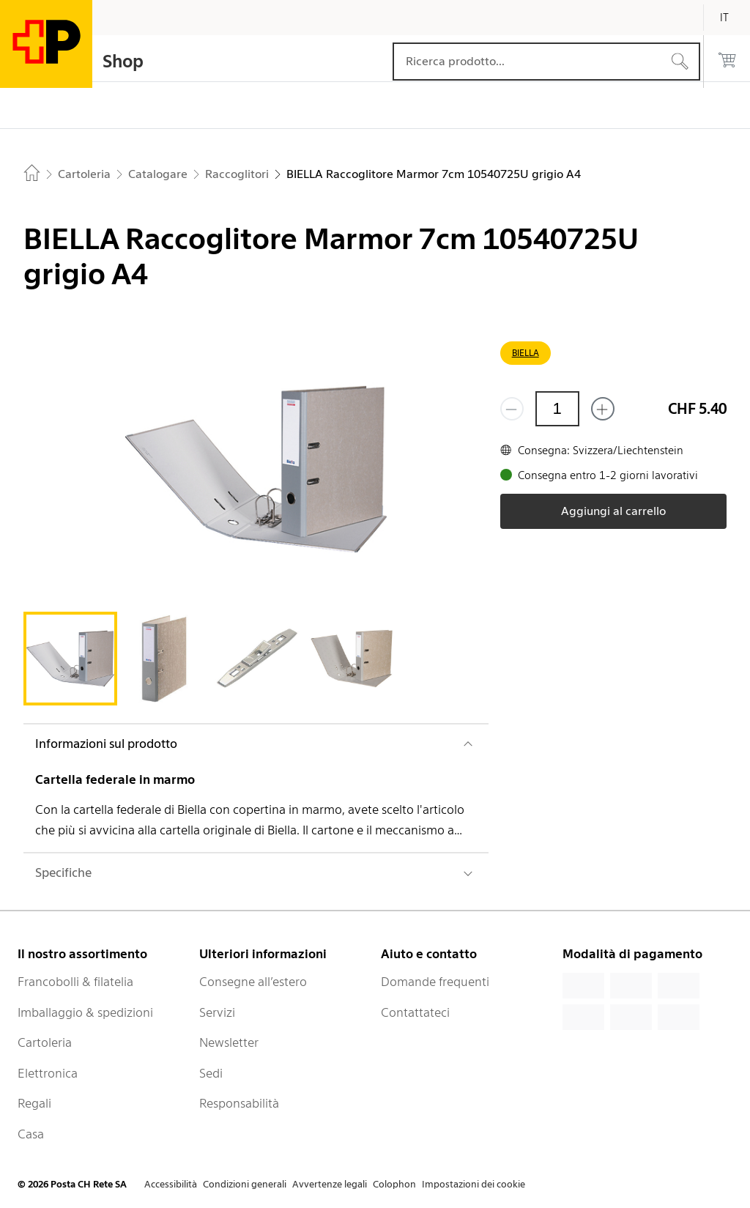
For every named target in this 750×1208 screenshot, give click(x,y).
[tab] (70, 658)
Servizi (217, 1012)
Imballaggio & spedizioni (85, 1012)
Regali (34, 1103)
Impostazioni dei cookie (473, 1184)
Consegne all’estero (253, 981)
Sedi (211, 1073)
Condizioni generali (244, 1184)
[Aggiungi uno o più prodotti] (603, 408)
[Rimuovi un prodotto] (512, 408)
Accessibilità (170, 1184)
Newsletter (229, 1042)
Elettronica (48, 1073)
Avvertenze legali (329, 1184)
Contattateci (415, 1012)
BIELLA (525, 352)
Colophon (394, 1184)
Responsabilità (239, 1103)
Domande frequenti (435, 981)
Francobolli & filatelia (75, 981)
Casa (31, 1134)
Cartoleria (45, 1042)
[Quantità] (557, 408)
